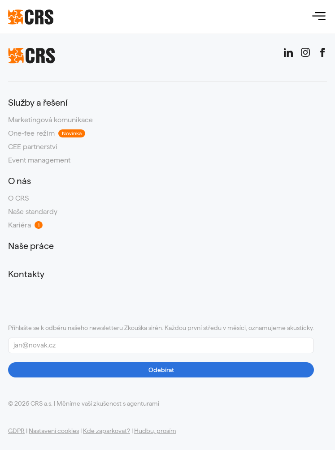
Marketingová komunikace (50, 120)
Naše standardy (32, 212)
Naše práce (31, 246)
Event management (39, 160)
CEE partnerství (32, 147)
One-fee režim (46, 133)
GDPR (16, 430)
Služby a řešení (37, 103)
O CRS (18, 198)
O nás (19, 181)
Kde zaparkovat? (106, 430)
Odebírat (161, 369)
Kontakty (26, 274)
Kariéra (25, 225)
